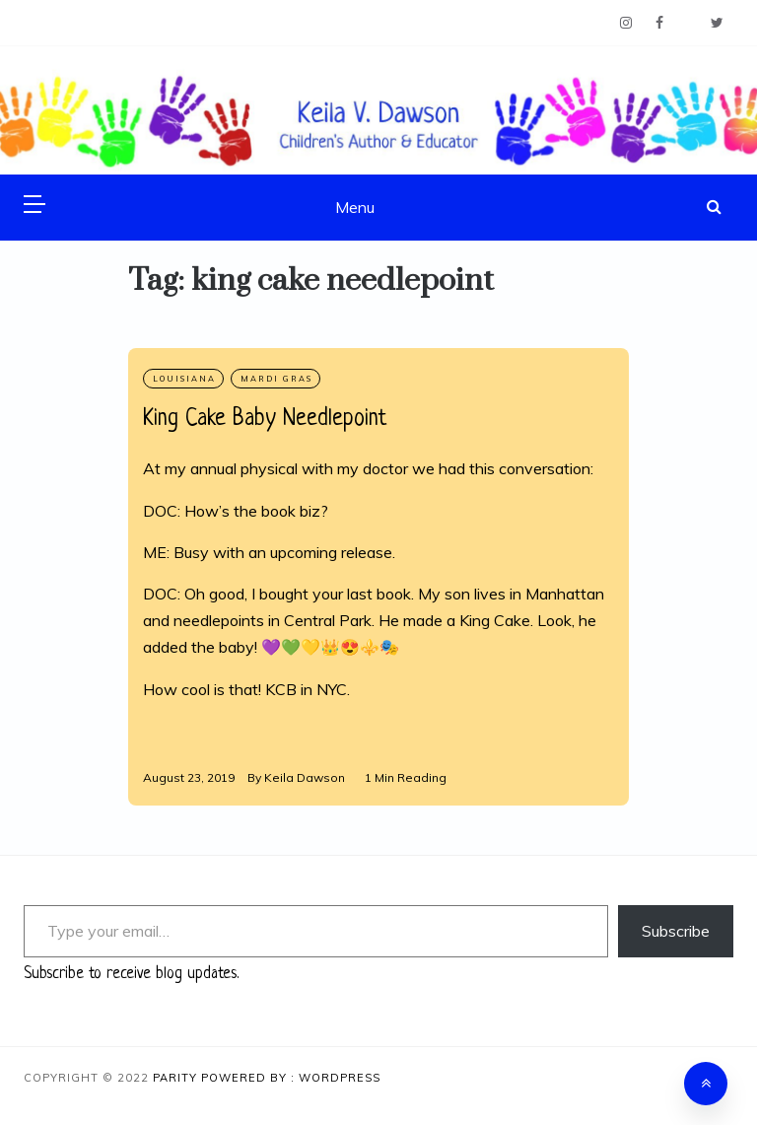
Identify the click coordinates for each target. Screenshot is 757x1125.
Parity (177, 1078)
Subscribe (676, 931)
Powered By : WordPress (290, 1078)
